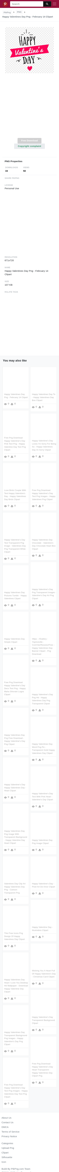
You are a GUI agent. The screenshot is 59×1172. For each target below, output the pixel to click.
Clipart (5, 1152)
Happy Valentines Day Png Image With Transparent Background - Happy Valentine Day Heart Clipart (22, 836)
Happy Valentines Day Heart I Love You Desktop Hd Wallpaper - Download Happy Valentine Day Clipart (23, 984)
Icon (4, 1162)
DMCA (5, 1127)
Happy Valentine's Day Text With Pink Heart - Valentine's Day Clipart (35, 796)
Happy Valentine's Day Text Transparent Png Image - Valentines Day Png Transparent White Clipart (15, 545)
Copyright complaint (29, 146)
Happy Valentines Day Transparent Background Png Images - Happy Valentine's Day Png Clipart (22, 1037)
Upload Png (8, 1148)
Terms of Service (10, 1131)
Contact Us (7, 1122)
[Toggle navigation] (54, 4)
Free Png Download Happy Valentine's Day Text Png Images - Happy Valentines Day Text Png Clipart (22, 1089)
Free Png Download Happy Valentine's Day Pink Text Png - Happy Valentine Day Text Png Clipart (15, 443)
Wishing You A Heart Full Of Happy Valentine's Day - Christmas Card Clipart (37, 973)
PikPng (7, 12)
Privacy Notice (9, 1136)
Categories (7, 1143)
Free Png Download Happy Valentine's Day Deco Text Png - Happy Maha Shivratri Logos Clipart (21, 688)
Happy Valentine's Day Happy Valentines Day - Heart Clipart (22, 787)
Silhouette (7, 1157)
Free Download (29, 140)
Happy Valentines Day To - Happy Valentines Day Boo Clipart (43, 397)
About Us (6, 1117)
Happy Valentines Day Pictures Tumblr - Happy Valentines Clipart (22, 595)
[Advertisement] (29, 107)
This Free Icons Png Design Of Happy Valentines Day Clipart (21, 935)
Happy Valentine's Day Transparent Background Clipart (36, 1019)
